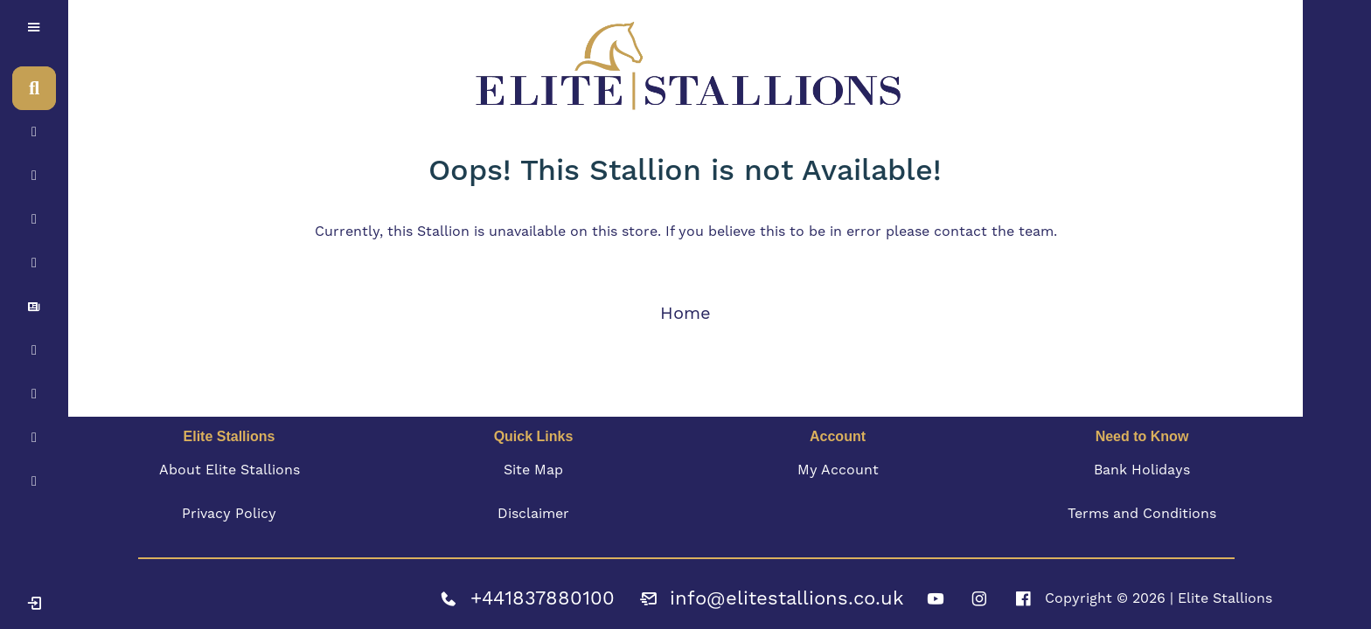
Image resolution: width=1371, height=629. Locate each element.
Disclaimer (533, 513)
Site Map (533, 469)
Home (685, 312)
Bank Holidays (1142, 469)
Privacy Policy (229, 513)
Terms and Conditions (1142, 513)
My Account (838, 469)
